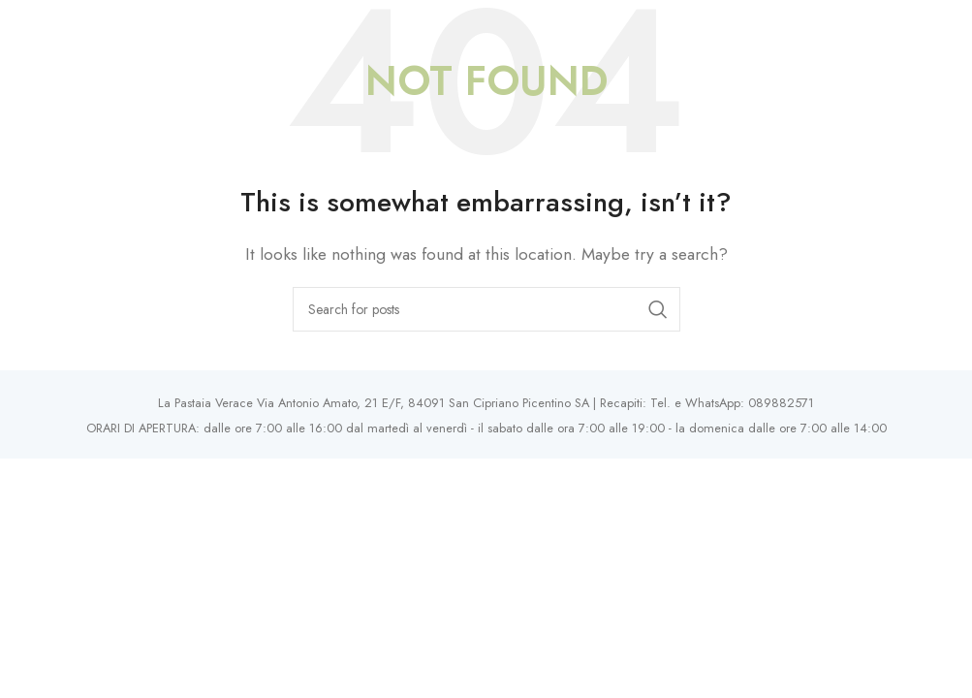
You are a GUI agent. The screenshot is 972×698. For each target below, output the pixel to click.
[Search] (486, 309)
